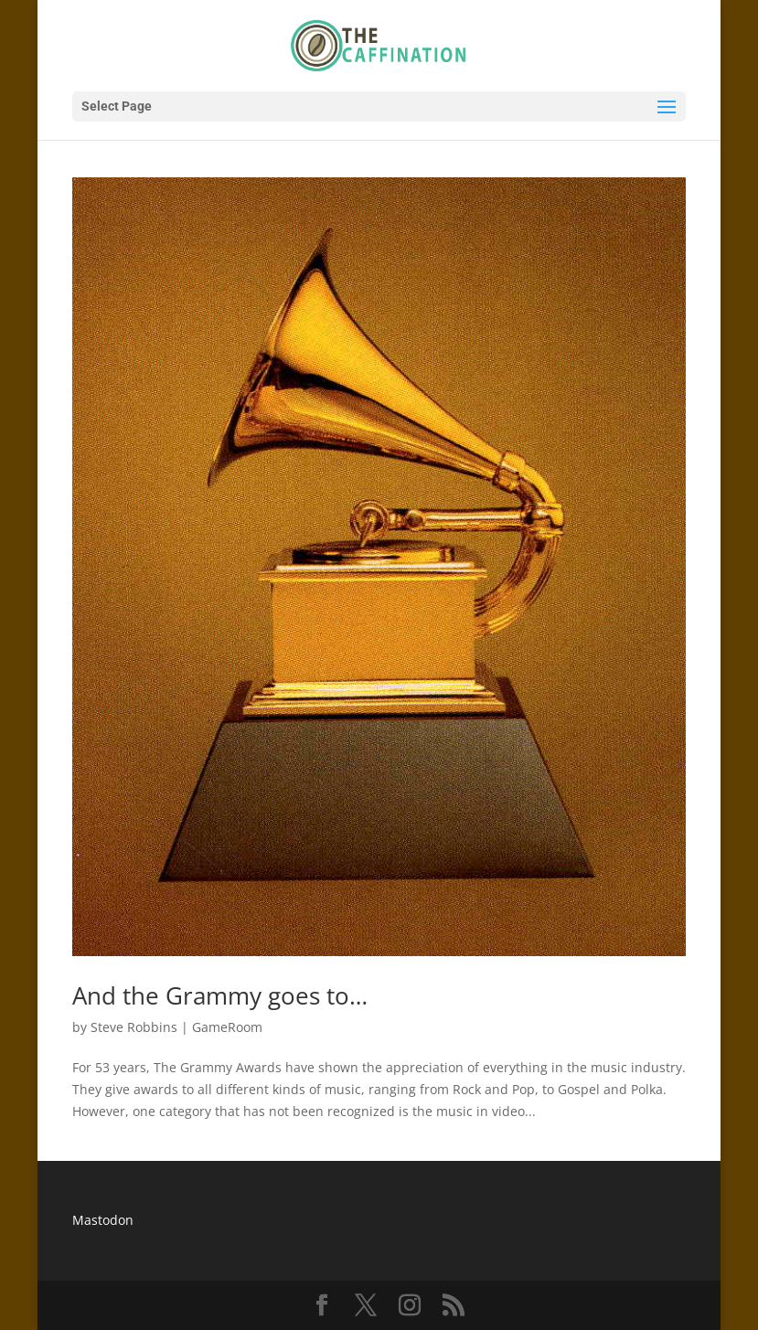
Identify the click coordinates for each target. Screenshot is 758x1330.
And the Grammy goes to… (220, 995)
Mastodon (102, 1220)
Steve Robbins (134, 1027)
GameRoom (227, 1027)
